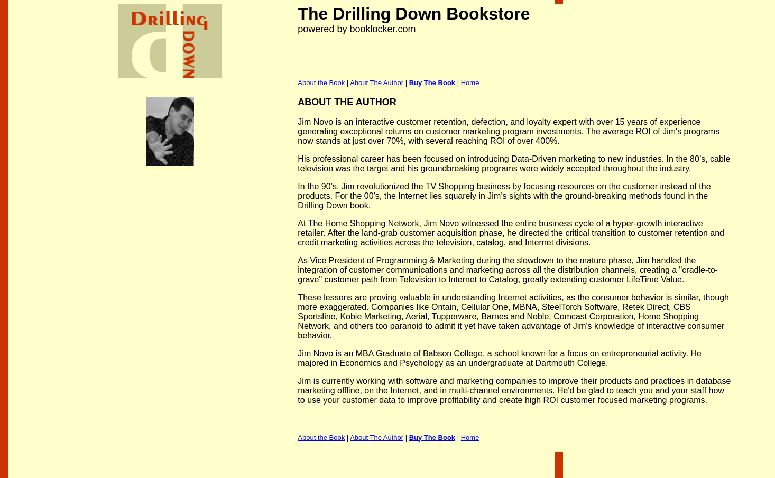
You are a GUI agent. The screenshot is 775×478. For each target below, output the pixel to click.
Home (470, 83)
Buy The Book (432, 83)
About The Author (376, 83)
